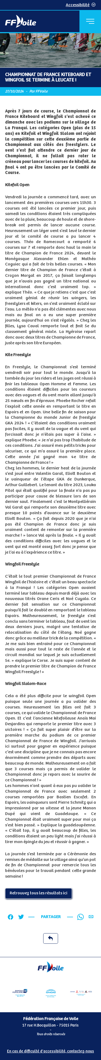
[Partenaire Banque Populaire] (20, 993)
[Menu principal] (90, 21)
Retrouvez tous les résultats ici (38, 893)
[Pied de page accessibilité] (50, 1050)
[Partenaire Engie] (50, 993)
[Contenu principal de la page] (50, 495)
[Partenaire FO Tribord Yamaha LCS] (81, 993)
